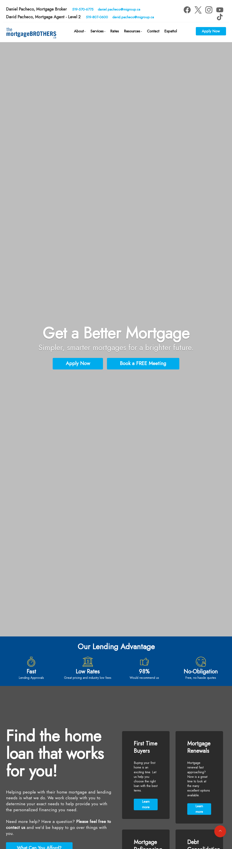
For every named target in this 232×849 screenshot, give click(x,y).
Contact (153, 31)
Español (170, 31)
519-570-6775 (82, 9)
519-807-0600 (97, 17)
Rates (114, 31)
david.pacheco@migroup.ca (133, 17)
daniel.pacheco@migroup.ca (119, 9)
